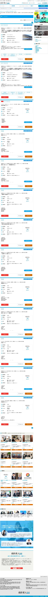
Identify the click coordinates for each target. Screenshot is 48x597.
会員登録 (16, 568)
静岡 (18, 579)
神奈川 (6, 579)
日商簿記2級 (37, 50)
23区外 (7, 581)
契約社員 (35, 579)
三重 (21, 579)
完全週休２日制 (9, 586)
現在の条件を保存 (43, 8)
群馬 (10, 579)
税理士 (36, 46)
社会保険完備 (13, 586)
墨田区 (5, 583)
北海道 (12, 579)
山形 (15, 579)
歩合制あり (6, 589)
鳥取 (3, 580)
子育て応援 (10, 587)
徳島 (8, 580)
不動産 (38, 588)
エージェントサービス (21, 540)
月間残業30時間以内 (15, 587)
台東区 (3, 583)
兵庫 (2, 580)
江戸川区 (10, 583)
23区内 (5, 581)
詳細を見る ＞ (6, 449)
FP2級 (36, 52)
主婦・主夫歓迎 (17, 586)
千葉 (7, 579)
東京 (4, 579)
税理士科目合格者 (38, 47)
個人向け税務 (28, 588)
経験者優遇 (4, 586)
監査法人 (38, 582)
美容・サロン (44, 588)
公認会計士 (37, 45)
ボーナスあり (7, 587)
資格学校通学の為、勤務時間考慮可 (15, 588)
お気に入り (20, 59)
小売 (36, 588)
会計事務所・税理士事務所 (30, 582)
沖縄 (11, 580)
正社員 (36, 39)
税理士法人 (35, 582)
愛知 (19, 579)
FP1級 (34, 585)
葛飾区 (1, 583)
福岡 (9, 580)
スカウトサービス (11, 531)
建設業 (41, 588)
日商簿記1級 (37, 49)
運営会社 (46, 596)
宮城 (14, 579)
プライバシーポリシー (36, 596)
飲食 (30, 588)
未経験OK (1, 586)
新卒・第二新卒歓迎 (3, 588)
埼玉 (9, 579)
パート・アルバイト (38, 40)
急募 (18, 587)
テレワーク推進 (10, 589)
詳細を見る (28, 97)
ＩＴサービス (33, 588)
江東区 (7, 583)
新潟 (17, 579)
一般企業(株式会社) (42, 582)
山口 (6, 580)
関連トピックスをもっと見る (29, 520)
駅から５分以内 (2, 587)
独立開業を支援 (2, 589)
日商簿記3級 (31, 585)
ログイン (40, 3)
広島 (5, 580)
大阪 (1, 580)
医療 (39, 588)
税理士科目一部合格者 (38, 48)
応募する (4, 97)
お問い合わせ (42, 596)
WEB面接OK (8, 588)
